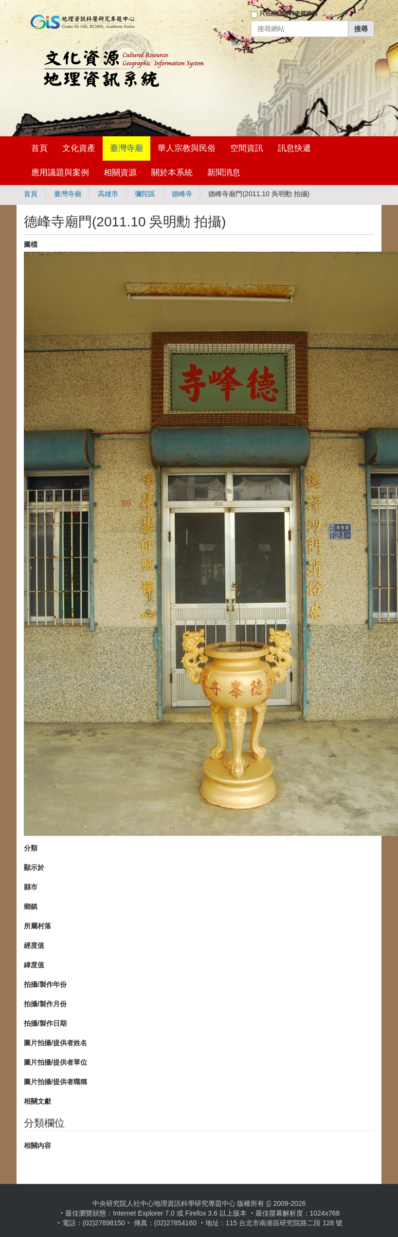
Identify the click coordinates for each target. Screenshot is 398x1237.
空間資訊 (246, 148)
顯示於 (34, 867)
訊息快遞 (294, 148)
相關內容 (37, 1145)
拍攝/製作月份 (45, 1004)
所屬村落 (37, 926)
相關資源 (120, 172)
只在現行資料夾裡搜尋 (288, 13)
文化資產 (78, 148)
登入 (237, 42)
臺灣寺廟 (126, 148)
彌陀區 (145, 194)
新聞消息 (223, 172)
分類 (30, 848)
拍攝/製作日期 (45, 1023)
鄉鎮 (30, 906)
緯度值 (34, 965)
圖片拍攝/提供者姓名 (55, 1043)
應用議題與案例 (60, 172)
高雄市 (108, 194)
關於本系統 (172, 172)
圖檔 (30, 244)
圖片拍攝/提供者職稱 (55, 1082)
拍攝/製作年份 (45, 984)
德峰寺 (182, 194)
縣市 (30, 887)
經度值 (34, 945)
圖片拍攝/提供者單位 (55, 1062)
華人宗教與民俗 (187, 148)
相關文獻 (37, 1101)
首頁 (39, 148)
